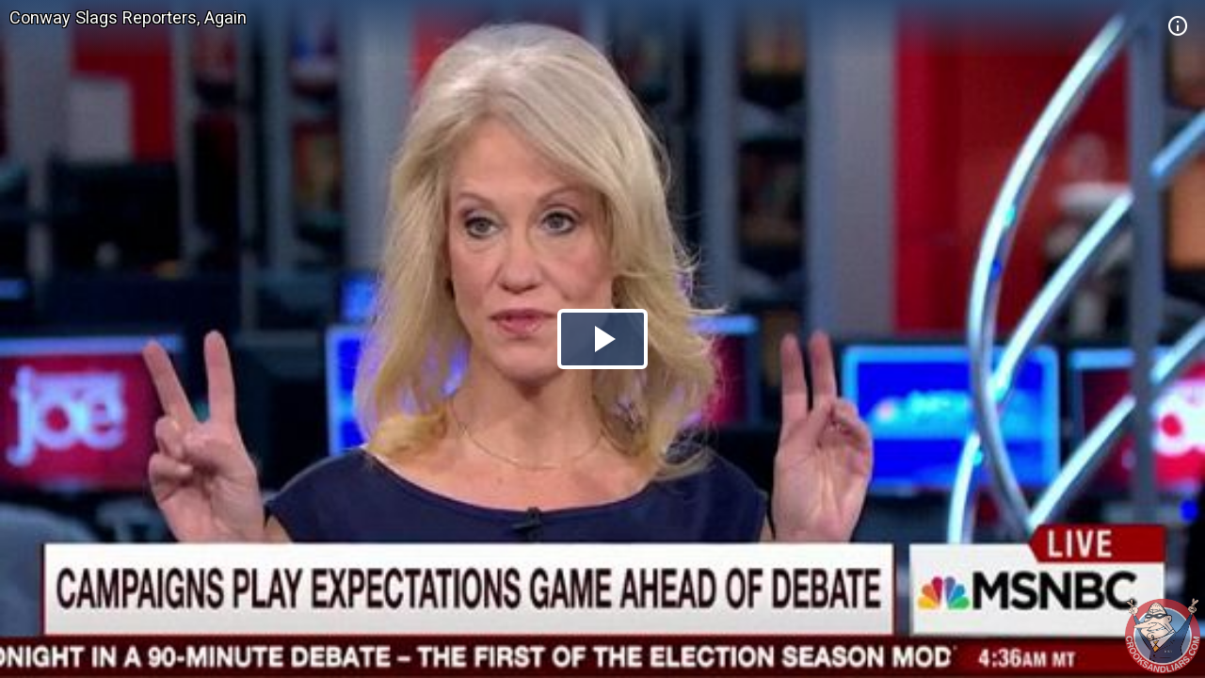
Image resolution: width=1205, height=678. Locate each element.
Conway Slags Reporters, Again (128, 17)
